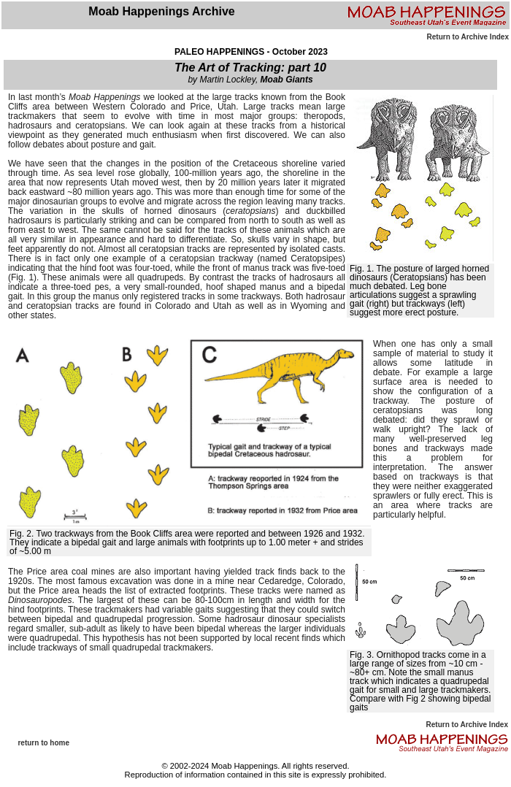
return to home (43, 743)
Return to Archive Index (468, 37)
